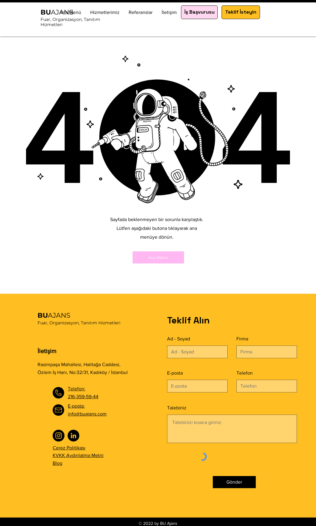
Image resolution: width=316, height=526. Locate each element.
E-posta (175, 373)
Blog (57, 463)
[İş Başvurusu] (199, 12)
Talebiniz (176, 407)
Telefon (244, 373)
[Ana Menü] (158, 257)
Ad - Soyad (178, 338)
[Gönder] (234, 482)
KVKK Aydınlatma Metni (78, 455)
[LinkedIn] (73, 436)
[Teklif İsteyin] (241, 12)
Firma (242, 338)
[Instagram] (58, 436)
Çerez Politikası (69, 447)
